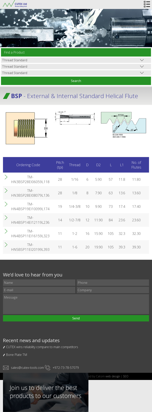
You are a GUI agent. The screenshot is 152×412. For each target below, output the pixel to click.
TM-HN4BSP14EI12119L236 (30, 220)
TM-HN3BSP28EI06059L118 (30, 179)
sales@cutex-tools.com (27, 367)
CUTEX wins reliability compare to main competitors (42, 347)
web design (113, 376)
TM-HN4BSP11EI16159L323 (30, 233)
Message (76, 304)
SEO (125, 376)
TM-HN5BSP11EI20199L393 (30, 247)
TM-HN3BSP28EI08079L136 (30, 193)
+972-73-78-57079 (66, 367)
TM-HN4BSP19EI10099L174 (30, 206)
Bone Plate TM (16, 354)
